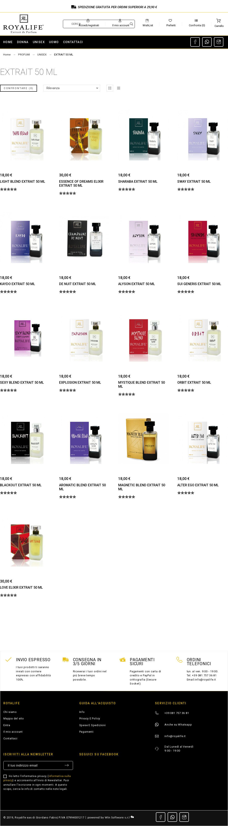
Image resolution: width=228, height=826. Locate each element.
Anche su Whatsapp (178, 724)
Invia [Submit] (67, 765)
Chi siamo (10, 712)
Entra (6, 725)
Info (82, 712)
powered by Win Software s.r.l (110, 817)
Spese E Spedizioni (92, 725)
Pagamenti (86, 731)
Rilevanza (53, 88)
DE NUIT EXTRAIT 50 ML (77, 284)
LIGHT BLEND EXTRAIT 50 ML (22, 182)
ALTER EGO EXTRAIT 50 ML (198, 485)
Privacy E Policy (89, 718)
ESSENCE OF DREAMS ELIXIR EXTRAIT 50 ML (81, 184)
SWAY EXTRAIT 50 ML (194, 182)
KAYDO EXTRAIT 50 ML (17, 284)
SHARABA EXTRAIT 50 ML (138, 182)
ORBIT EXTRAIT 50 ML (194, 383)
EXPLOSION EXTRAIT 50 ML (80, 383)
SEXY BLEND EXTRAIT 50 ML (22, 383)
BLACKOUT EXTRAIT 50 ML (21, 485)
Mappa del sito (13, 718)
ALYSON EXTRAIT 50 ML (136, 284)
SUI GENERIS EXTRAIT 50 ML (199, 284)
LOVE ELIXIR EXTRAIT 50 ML (21, 587)
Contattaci (10, 738)
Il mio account (13, 731)
